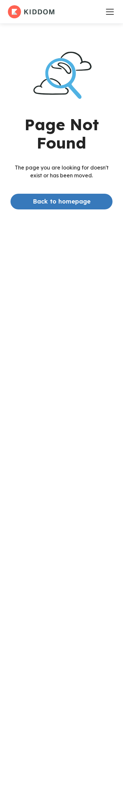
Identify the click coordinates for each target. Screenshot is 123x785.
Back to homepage (62, 201)
